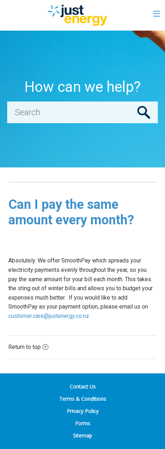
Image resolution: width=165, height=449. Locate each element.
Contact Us (83, 386)
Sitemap (82, 435)
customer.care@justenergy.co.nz (48, 316)
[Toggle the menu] (156, 14)
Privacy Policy (83, 411)
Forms (82, 423)
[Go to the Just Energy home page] (76, 15)
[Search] (82, 112)
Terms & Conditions (82, 398)
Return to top (28, 347)
